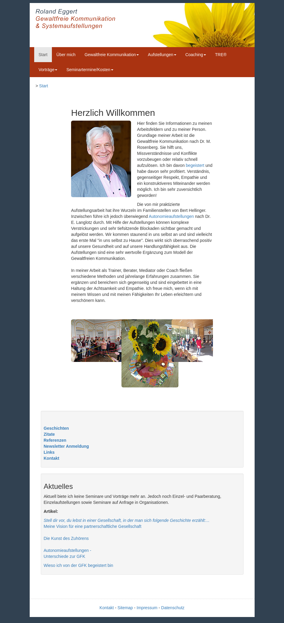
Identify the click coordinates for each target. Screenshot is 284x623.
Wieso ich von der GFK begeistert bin (78, 565)
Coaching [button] (195, 54)
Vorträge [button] (48, 69)
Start (43, 54)
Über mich (66, 54)
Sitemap (125, 607)
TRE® (220, 54)
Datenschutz (172, 607)
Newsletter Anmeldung (66, 446)
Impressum (147, 607)
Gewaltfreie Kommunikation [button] (112, 54)
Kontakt (51, 458)
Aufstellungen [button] (162, 54)
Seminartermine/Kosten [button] (89, 69)
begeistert (195, 165)
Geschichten (56, 428)
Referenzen (55, 440)
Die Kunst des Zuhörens (66, 538)
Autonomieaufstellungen (171, 216)
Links (49, 452)
